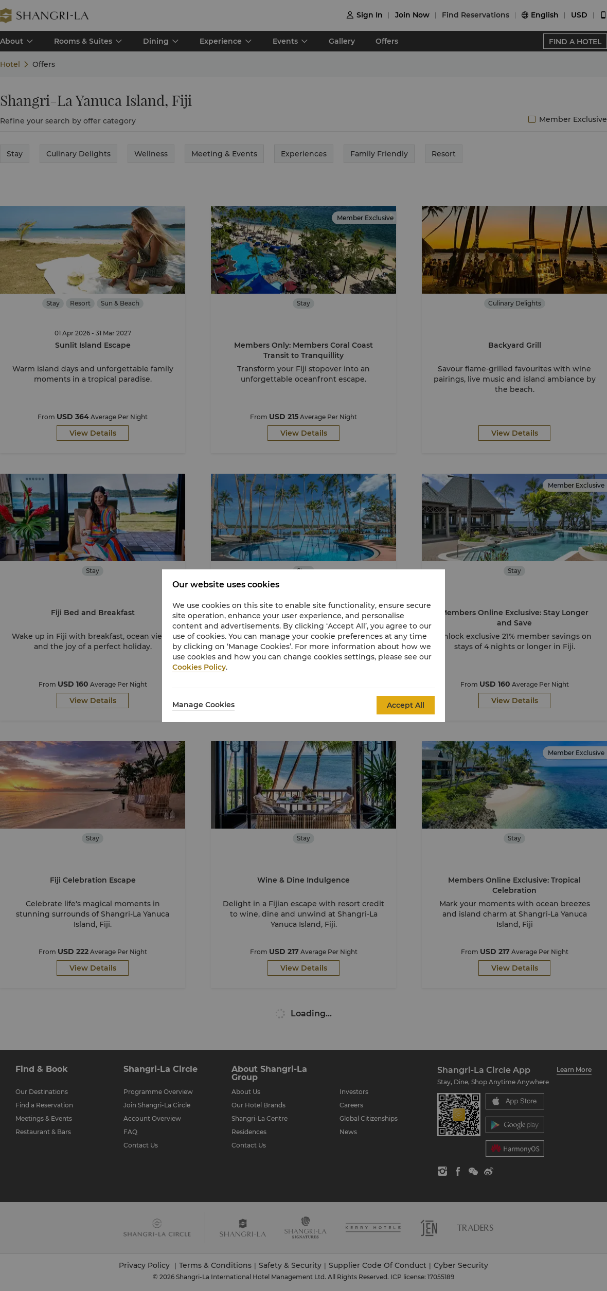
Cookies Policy (199, 667)
